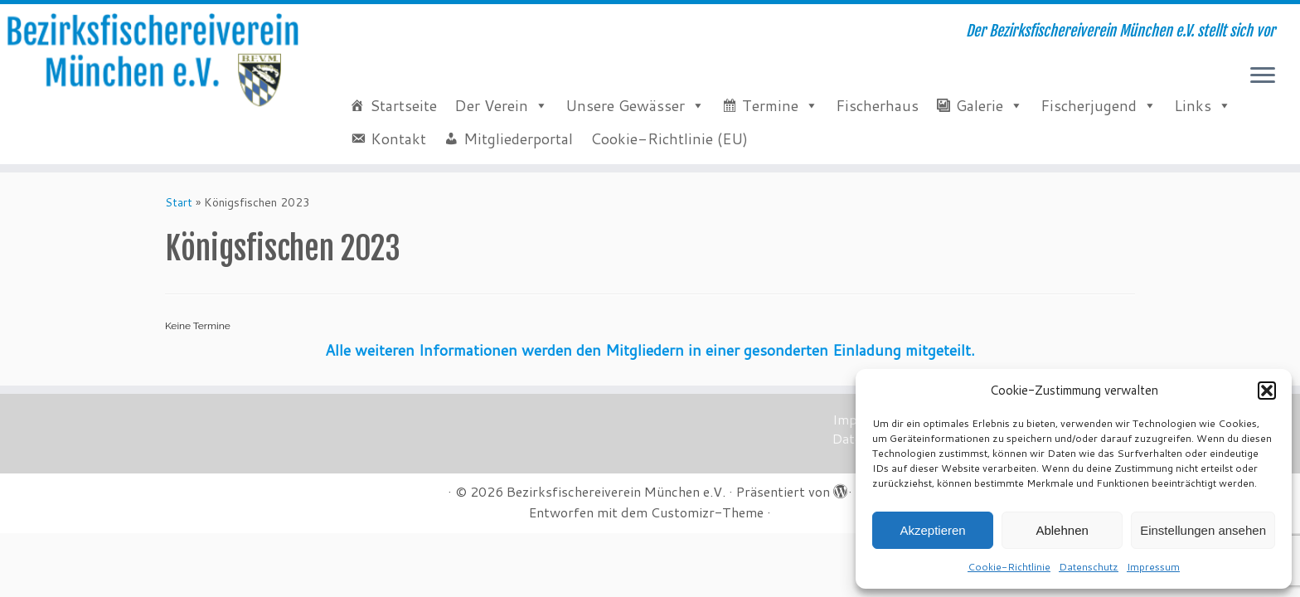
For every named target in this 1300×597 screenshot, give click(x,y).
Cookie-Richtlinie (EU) (669, 138)
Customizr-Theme (707, 512)
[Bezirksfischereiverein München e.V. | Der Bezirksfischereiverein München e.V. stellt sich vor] (150, 60)
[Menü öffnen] (1262, 76)
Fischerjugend (1088, 105)
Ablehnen (1062, 530)
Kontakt (398, 138)
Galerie (979, 105)
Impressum (1153, 567)
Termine (770, 105)
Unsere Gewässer (625, 105)
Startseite (403, 105)
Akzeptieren (932, 530)
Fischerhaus (877, 105)
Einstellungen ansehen (1203, 530)
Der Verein (491, 105)
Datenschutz (1088, 567)
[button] (1267, 390)
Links (1192, 105)
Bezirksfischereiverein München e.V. (616, 492)
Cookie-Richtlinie (1009, 567)
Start (178, 202)
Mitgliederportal (518, 138)
